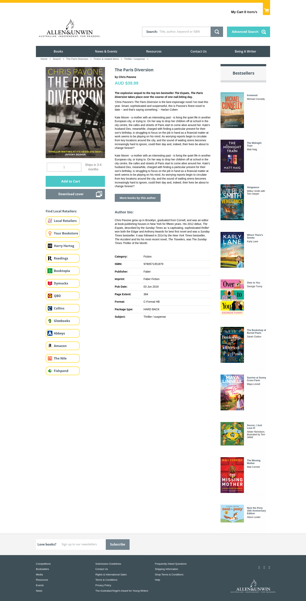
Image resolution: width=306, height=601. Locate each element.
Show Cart (266, 9)
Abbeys (59, 333)
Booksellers (42, 569)
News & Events (106, 51)
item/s (244, 12)
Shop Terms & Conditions (169, 574)
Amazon (60, 346)
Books (58, 51)
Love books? (46, 544)
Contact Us (198, 51)
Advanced (245, 32)
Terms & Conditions (106, 579)
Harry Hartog (64, 246)
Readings (61, 258)
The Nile (60, 358)
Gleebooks (62, 321)
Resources (154, 51)
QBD (57, 296)
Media (39, 574)
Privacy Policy (103, 585)
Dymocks (61, 283)
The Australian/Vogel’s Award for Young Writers (121, 590)
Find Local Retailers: (61, 211)
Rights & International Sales (111, 574)
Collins (59, 308)
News (39, 590)
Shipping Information (166, 569)
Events (40, 585)
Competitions (43, 563)
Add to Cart (70, 181)
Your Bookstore (66, 233)
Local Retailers (65, 221)
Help (157, 579)
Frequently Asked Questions (171, 563)
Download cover (71, 194)
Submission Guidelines (108, 563)
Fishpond (61, 371)
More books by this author (138, 198)
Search (151, 32)
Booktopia (62, 271)
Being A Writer (245, 51)
